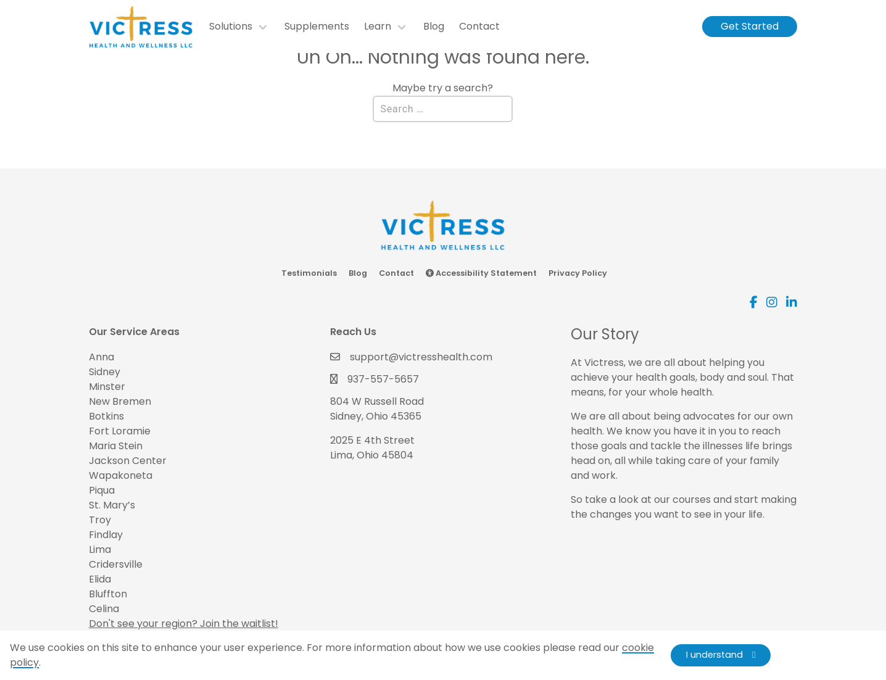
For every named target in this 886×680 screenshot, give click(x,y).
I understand (714, 655)
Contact (479, 26)
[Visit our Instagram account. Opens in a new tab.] (771, 302)
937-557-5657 (383, 379)
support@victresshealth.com (421, 357)
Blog (433, 26)
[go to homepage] (148, 26)
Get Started (750, 26)
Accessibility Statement (481, 273)
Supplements (316, 26)
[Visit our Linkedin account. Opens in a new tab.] (791, 302)
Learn (377, 26)
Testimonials (309, 273)
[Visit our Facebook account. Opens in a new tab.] (754, 302)
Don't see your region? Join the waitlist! (183, 623)
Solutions (230, 26)
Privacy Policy (578, 273)
